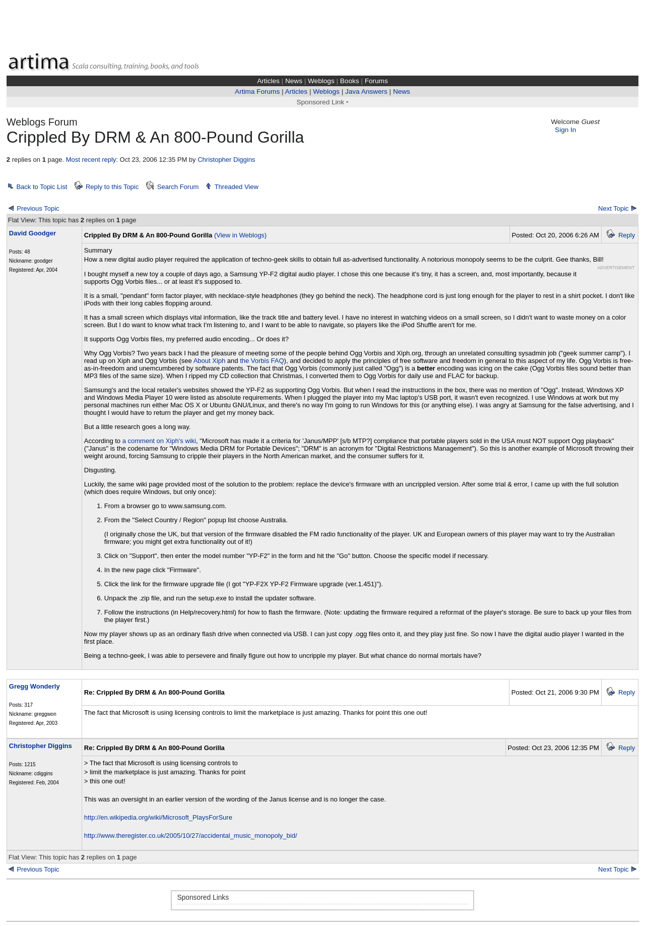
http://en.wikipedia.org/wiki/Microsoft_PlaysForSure (158, 817)
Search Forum (178, 187)
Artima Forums (257, 91)
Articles (268, 81)
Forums (376, 81)
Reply (626, 235)
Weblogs (321, 81)
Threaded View (237, 187)
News (293, 81)
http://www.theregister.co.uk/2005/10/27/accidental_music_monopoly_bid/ (190, 835)
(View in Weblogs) (240, 235)
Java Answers (366, 91)
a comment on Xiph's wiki (159, 441)
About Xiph (210, 360)
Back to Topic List (41, 187)
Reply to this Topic (112, 187)
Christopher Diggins (226, 159)
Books (349, 81)
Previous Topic (38, 208)
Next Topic (613, 208)
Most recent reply (91, 159)
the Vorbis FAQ (262, 360)
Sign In (565, 130)
